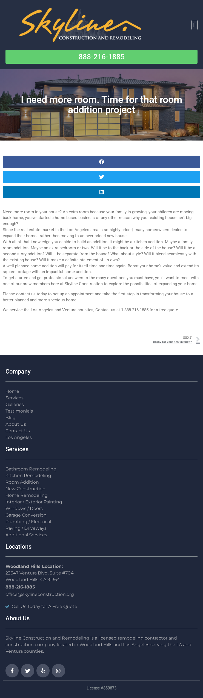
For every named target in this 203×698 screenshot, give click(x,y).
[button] (194, 25)
